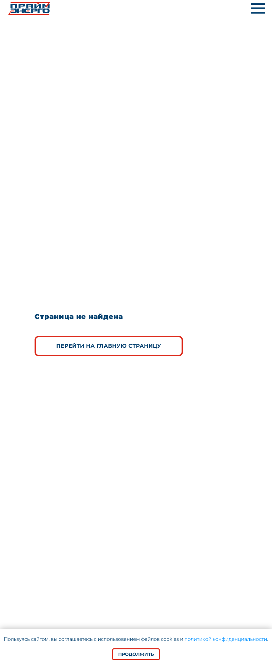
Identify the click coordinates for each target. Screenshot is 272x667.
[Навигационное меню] (258, 8)
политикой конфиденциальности (226, 639)
